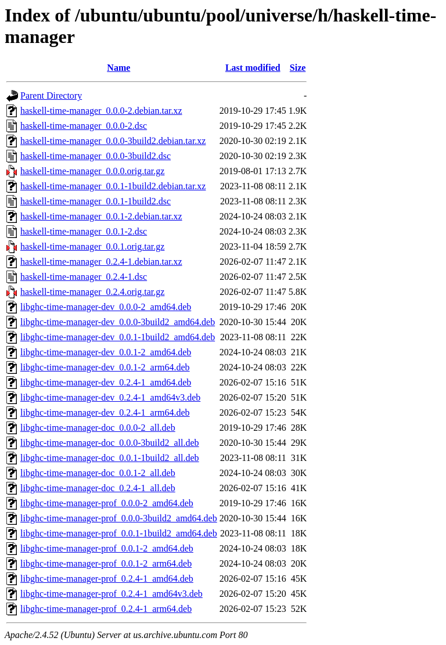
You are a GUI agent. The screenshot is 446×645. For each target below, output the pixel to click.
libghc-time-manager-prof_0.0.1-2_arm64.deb (106, 563)
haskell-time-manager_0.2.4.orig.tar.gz (92, 292)
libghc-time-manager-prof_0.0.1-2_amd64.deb (106, 548)
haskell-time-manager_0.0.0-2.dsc (83, 126)
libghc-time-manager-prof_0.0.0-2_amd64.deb (106, 503)
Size (298, 68)
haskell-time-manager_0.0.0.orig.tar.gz (92, 171)
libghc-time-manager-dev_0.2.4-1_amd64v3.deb (110, 397)
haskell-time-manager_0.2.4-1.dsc (83, 277)
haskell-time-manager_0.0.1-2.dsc (83, 231)
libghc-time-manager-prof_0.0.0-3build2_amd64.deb (118, 518)
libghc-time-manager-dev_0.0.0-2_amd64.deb (105, 307)
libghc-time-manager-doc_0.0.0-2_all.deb (97, 428)
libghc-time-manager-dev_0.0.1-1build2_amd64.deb (117, 337)
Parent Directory (51, 95)
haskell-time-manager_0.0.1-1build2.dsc (95, 201)
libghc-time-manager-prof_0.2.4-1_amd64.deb (106, 578)
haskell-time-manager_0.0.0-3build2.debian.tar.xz (113, 141)
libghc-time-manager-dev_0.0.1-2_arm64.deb (105, 367)
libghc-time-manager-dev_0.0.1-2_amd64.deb (105, 352)
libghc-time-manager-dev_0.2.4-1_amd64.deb (105, 382)
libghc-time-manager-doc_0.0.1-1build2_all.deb (109, 458)
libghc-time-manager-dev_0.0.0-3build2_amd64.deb (117, 322)
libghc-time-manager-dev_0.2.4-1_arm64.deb (105, 412)
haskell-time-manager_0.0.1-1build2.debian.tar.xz (113, 186)
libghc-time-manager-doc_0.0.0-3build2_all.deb (109, 443)
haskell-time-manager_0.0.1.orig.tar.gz (92, 246)
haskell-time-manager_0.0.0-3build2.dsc (95, 156)
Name (118, 68)
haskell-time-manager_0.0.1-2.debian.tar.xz (101, 216)
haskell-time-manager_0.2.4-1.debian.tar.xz (101, 261)
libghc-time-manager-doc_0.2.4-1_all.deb (97, 488)
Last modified (252, 68)
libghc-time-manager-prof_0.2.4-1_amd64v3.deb (111, 594)
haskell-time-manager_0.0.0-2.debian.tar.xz (101, 111)
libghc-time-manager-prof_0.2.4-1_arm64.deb (106, 609)
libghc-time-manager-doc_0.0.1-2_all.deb (97, 473)
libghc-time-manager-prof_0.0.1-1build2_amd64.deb (118, 533)
